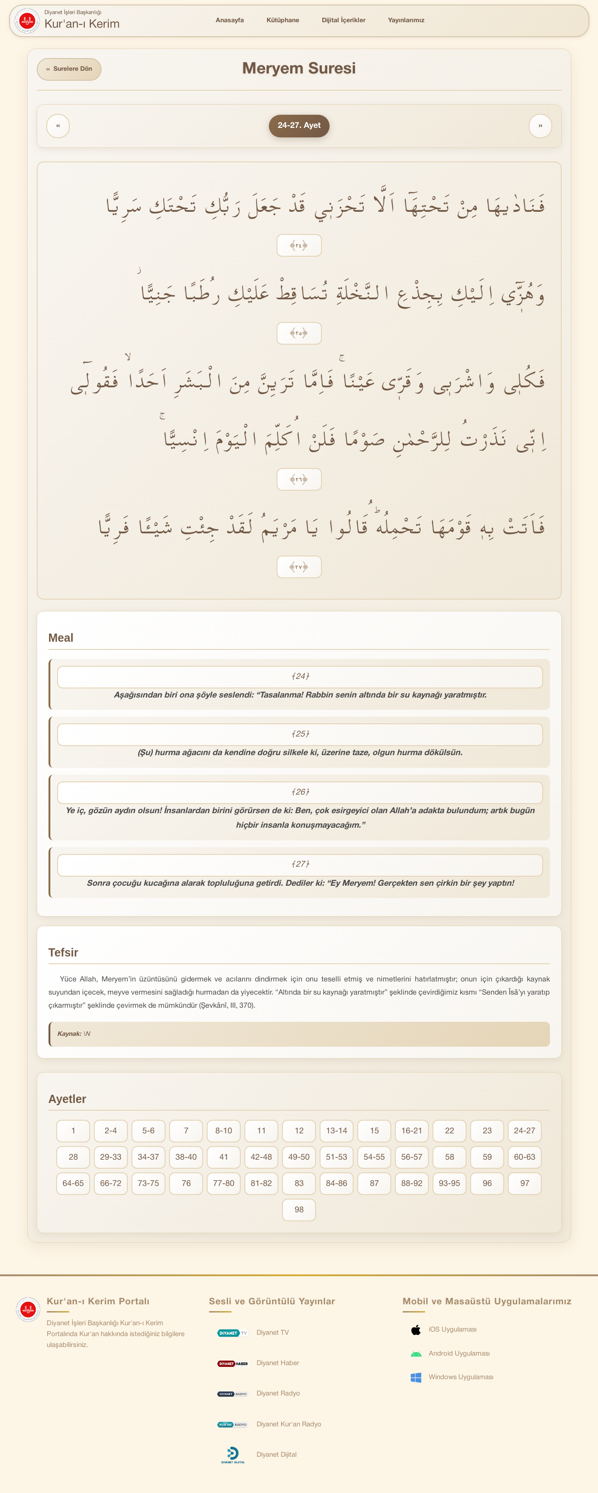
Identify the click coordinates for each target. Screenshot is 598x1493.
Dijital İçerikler (343, 21)
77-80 (223, 1184)
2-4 (111, 1132)
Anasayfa (230, 21)
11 (261, 1132)
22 (449, 1132)
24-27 (524, 1132)
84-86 (336, 1184)
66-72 (111, 1184)
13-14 (336, 1132)
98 (299, 1211)
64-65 (73, 1184)
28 (73, 1158)
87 (374, 1184)
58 (449, 1158)
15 (374, 1132)
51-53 (336, 1158)
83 (299, 1184)
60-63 (524, 1158)
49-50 (299, 1158)
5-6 (148, 1132)
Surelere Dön (70, 69)
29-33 (111, 1158)
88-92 (412, 1184)
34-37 (148, 1158)
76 (186, 1184)
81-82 (261, 1184)
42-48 (261, 1158)
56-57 (412, 1158)
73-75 (148, 1184)
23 (487, 1132)
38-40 (186, 1158)
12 (299, 1132)
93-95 (449, 1184)
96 (487, 1184)
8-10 (223, 1132)
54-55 (374, 1158)
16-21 (412, 1132)
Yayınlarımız (406, 21)
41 (224, 1158)
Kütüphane (283, 21)
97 (525, 1184)
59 (487, 1158)
